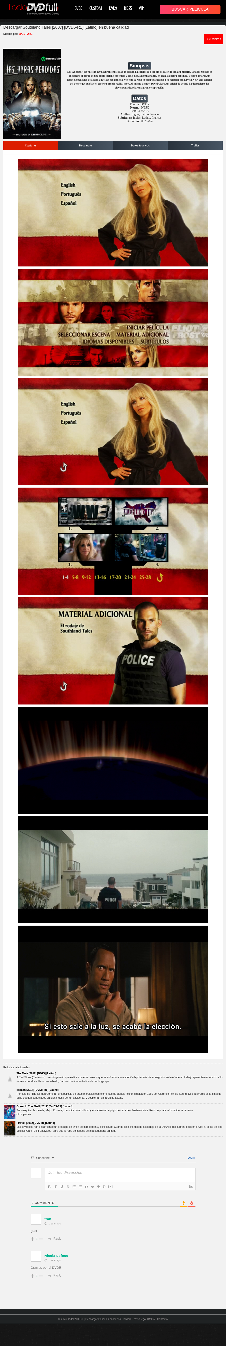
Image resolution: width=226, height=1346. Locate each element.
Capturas (30, 145)
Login (191, 1157)
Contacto (162, 1319)
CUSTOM (95, 8)
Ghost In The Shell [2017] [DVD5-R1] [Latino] (44, 1106)
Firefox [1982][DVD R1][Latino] (36, 1122)
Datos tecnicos (140, 145)
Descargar (85, 145)
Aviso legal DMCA (144, 1319)
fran (48, 1219)
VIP (141, 8)
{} (104, 1186)
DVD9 (113, 8)
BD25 (128, 8)
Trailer (195, 145)
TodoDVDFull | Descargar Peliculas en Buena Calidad (99, 1319)
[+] (110, 1186)
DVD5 (78, 8)
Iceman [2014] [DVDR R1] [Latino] (38, 1089)
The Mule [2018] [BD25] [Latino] (36, 1073)
